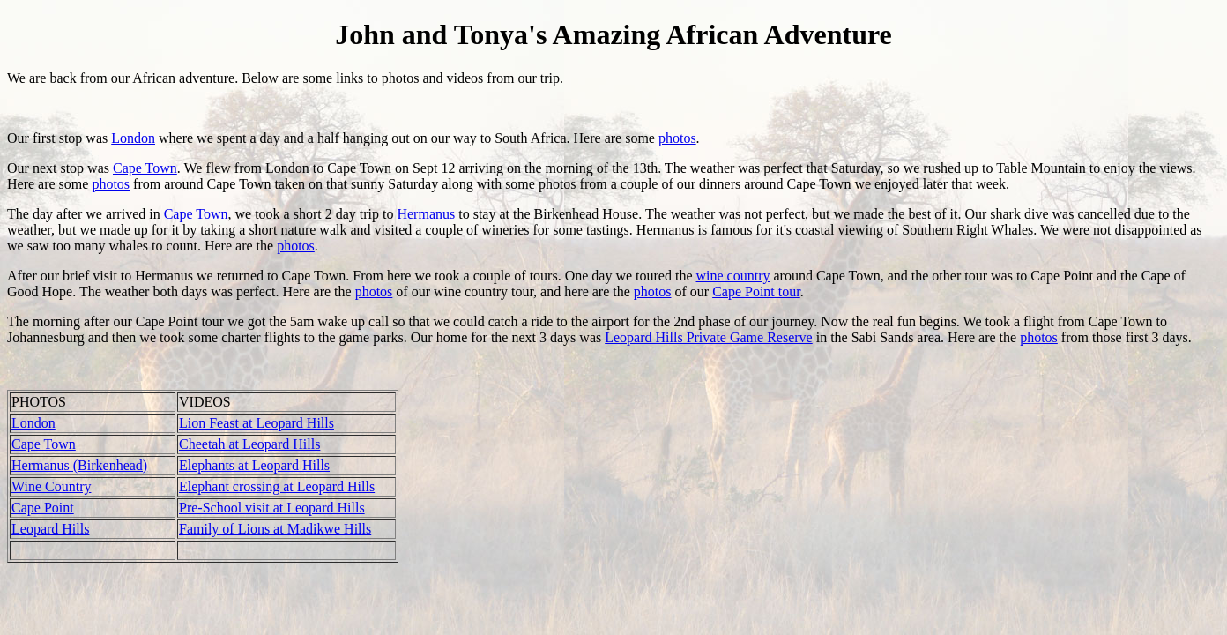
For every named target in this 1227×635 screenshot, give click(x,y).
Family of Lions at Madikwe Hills (275, 528)
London (133, 138)
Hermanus (426, 213)
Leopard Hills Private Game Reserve (708, 337)
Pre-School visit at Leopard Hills (272, 507)
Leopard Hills (50, 528)
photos (677, 138)
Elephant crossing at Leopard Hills (277, 486)
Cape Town (145, 168)
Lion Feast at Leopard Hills (256, 422)
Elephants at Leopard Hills (254, 465)
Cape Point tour (756, 291)
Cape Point (42, 507)
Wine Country (51, 486)
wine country (732, 275)
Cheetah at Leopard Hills (249, 444)
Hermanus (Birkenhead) (79, 465)
